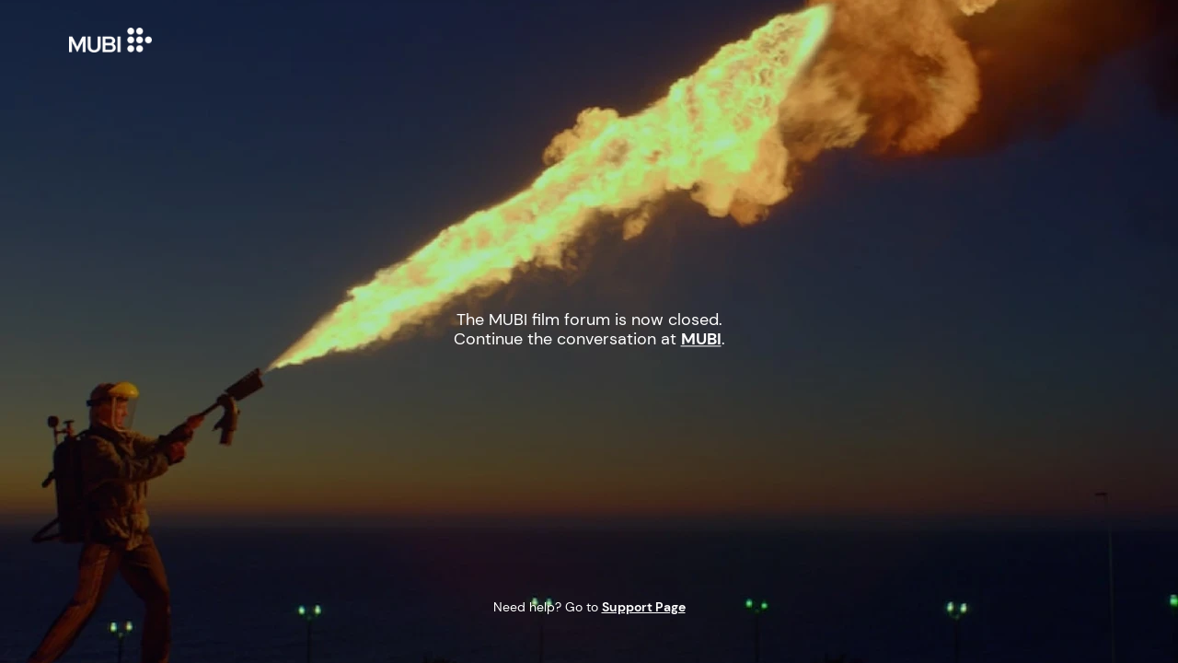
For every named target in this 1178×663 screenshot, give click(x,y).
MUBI (119, 40)
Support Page (644, 607)
